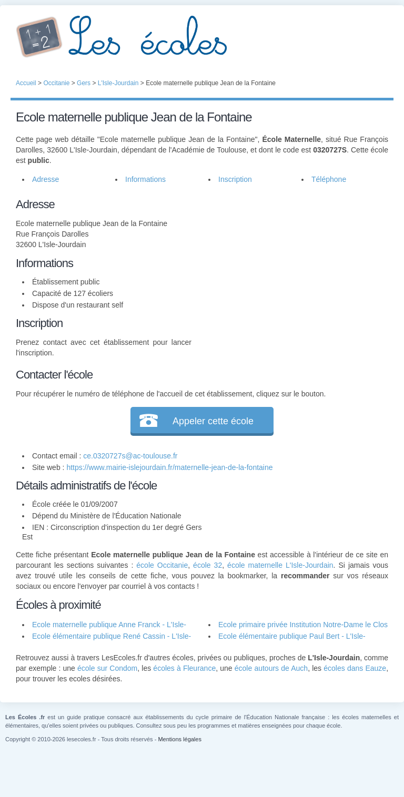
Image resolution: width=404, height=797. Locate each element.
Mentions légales (179, 739)
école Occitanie (162, 565)
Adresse (45, 179)
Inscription (235, 179)
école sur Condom (107, 668)
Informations (145, 179)
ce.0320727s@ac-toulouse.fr (130, 456)
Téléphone (328, 179)
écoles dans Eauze (355, 668)
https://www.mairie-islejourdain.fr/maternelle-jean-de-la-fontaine (169, 467)
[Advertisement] (290, 261)
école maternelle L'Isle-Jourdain (280, 565)
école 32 (207, 565)
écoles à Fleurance (184, 668)
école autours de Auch (271, 668)
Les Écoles (202, 37)
